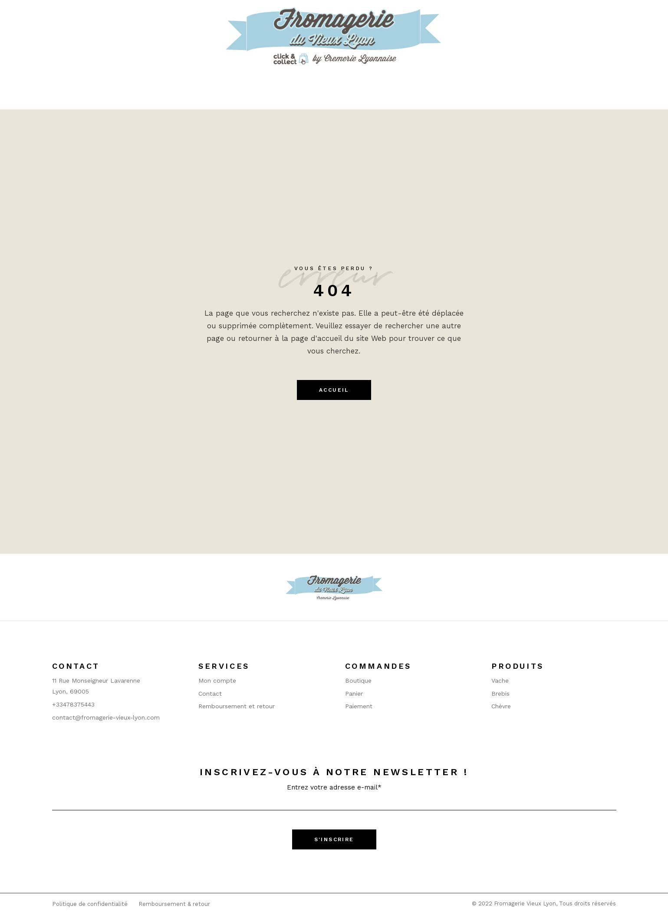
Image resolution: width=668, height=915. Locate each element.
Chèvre (501, 706)
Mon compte (217, 680)
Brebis (500, 693)
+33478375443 (73, 704)
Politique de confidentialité (90, 904)
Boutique (358, 680)
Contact (210, 693)
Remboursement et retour (236, 706)
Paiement (358, 706)
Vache (500, 680)
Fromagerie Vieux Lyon (525, 903)
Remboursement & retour (174, 904)
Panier (354, 693)
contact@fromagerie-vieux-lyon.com (106, 717)
